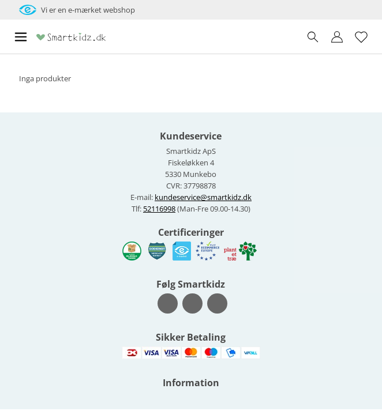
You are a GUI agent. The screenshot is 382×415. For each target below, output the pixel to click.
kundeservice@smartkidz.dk (203, 197)
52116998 (159, 208)
